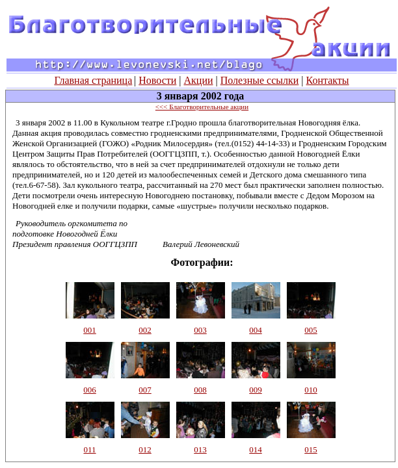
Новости (157, 80)
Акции (198, 80)
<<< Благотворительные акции (201, 106)
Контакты (327, 80)
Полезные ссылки (259, 80)
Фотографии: (201, 262)
